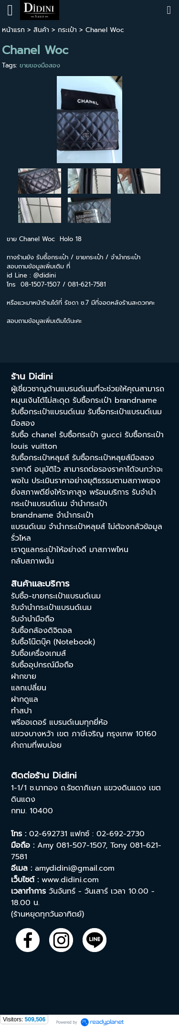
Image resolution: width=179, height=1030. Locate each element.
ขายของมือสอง (40, 65)
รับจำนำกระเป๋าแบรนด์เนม (51, 607)
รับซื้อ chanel (33, 435)
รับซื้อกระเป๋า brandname (115, 400)
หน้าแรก (13, 30)
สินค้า (41, 30)
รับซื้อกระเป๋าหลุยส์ (40, 458)
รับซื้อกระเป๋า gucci (90, 435)
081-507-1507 (80, 845)
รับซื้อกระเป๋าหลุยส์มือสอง (113, 458)
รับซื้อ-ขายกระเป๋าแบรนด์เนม (56, 596)
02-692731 (48, 834)
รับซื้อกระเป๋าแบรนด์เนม (48, 412)
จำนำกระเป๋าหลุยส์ (77, 526)
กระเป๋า (67, 30)
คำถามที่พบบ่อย (36, 745)
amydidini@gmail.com (75, 868)
